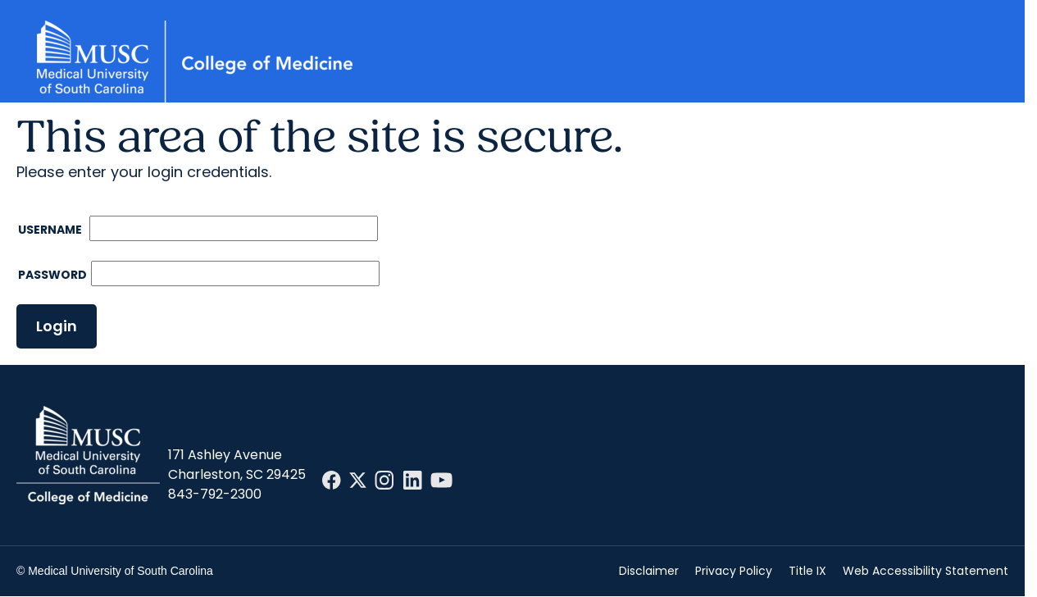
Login (56, 326)
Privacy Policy (733, 571)
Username (51, 229)
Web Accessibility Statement (925, 571)
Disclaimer (649, 571)
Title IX (807, 571)
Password (52, 275)
